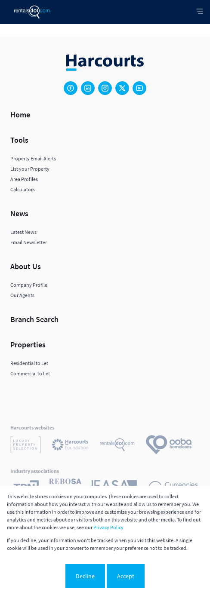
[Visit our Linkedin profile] (88, 88)
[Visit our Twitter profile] (122, 88)
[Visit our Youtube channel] (139, 88)
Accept (125, 576)
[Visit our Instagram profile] (105, 88)
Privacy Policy (108, 527)
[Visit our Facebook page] (70, 88)
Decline (85, 576)
